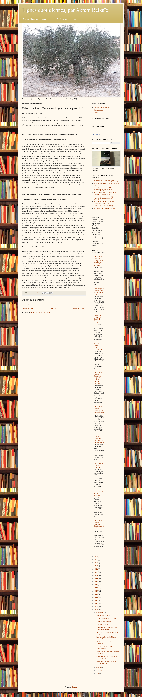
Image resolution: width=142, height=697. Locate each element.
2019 (96, 578)
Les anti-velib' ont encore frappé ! (106, 618)
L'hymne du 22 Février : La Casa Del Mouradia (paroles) (98, 319)
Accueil (53, 308)
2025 (96, 560)
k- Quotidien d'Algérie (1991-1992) (105, 208)
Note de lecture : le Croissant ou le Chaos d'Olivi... (106, 657)
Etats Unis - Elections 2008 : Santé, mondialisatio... (107, 648)
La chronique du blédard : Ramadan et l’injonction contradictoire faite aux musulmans (99, 377)
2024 (96, 563)
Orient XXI (97, 113)
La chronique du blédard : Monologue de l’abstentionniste (99, 410)
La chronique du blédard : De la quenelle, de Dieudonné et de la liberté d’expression (99, 525)
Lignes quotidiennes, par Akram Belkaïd (65, 10)
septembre (99, 670)
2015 (96, 591)
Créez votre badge (97, 134)
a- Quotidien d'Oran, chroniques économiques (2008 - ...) (104, 202)
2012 (96, 600)
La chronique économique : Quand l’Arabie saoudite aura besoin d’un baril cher (99, 261)
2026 (96, 556)
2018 (96, 581)
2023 (96, 566)
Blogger (74, 687)
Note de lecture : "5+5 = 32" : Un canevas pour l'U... (106, 628)
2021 (96, 572)
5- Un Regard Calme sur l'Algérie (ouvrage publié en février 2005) (104, 198)
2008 (96, 606)
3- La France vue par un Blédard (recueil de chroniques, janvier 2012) (106, 189)
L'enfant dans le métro (103, 615)
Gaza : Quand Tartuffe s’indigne (98, 494)
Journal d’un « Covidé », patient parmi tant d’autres (98, 346)
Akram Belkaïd (96, 130)
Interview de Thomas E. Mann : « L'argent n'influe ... (106, 638)
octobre (98, 667)
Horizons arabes (99, 110)
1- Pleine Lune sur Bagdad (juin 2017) (106, 181)
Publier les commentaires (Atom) (41, 312)
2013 (96, 597)
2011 (96, 603)
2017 (96, 585)
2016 (96, 588)
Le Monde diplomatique (101, 107)
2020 (96, 575)
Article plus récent (28, 308)
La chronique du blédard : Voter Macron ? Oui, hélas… (99, 291)
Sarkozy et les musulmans (104, 621)
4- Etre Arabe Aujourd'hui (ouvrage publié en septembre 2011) (105, 193)
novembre (99, 612)
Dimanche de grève (102, 624)
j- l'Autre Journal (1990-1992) (103, 206)
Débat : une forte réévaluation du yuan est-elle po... (106, 662)
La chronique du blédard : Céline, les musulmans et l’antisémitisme (99, 438)
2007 (96, 610)
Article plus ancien (79, 308)
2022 (96, 569)
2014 (96, 594)
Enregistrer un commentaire (33, 304)
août (97, 673)
